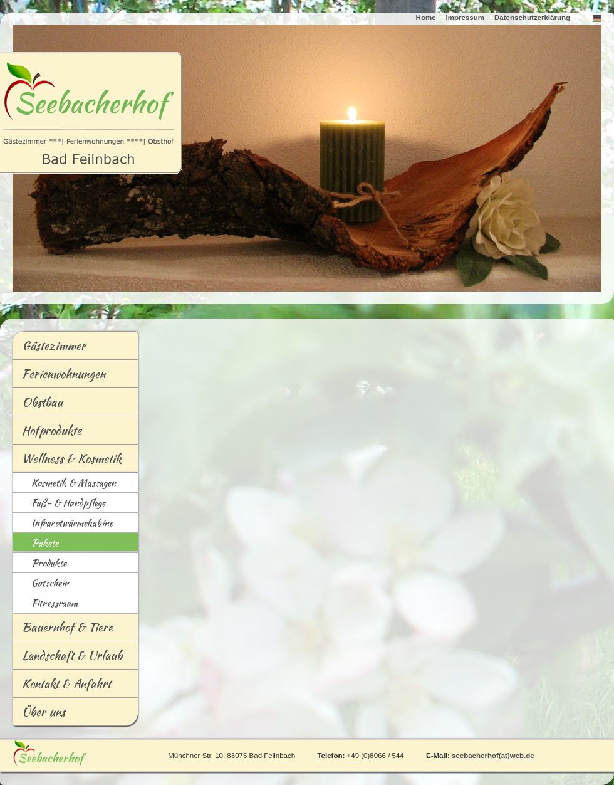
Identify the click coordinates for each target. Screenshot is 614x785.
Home (426, 17)
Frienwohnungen (59, 376)
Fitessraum (45, 604)
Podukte (39, 564)
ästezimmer (49, 348)
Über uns (43, 711)
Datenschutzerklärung (532, 17)
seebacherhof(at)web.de (493, 755)
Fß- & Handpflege (59, 503)
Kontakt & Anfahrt (66, 683)
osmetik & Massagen (64, 483)
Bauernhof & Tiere (67, 627)
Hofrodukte (47, 432)
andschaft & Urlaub (67, 657)
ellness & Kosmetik (67, 461)
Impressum (465, 17)
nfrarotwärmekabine (63, 523)
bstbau (38, 404)
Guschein (41, 584)
